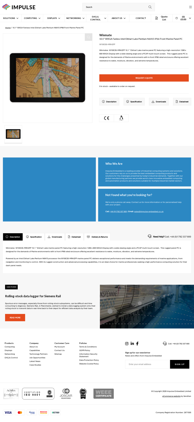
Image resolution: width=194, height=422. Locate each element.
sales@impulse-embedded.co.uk (149, 211)
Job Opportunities (37, 357)
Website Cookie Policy (89, 364)
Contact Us (59, 350)
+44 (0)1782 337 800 (118, 211)
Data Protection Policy (89, 360)
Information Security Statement (88, 355)
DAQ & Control (95, 18)
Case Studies (35, 365)
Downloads (159, 101)
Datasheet (182, 101)
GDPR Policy (84, 350)
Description (109, 101)
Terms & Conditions (88, 347)
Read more (15, 317)
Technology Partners (38, 354)
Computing (30, 18)
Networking (73, 18)
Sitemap (58, 354)
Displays (52, 18)
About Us (117, 18)
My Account (59, 347)
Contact (141, 18)
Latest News (34, 361)
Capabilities (34, 350)
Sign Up (180, 364)
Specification (134, 101)
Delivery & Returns (97, 237)
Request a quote (144, 78)
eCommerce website (171, 396)
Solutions (9, 18)
